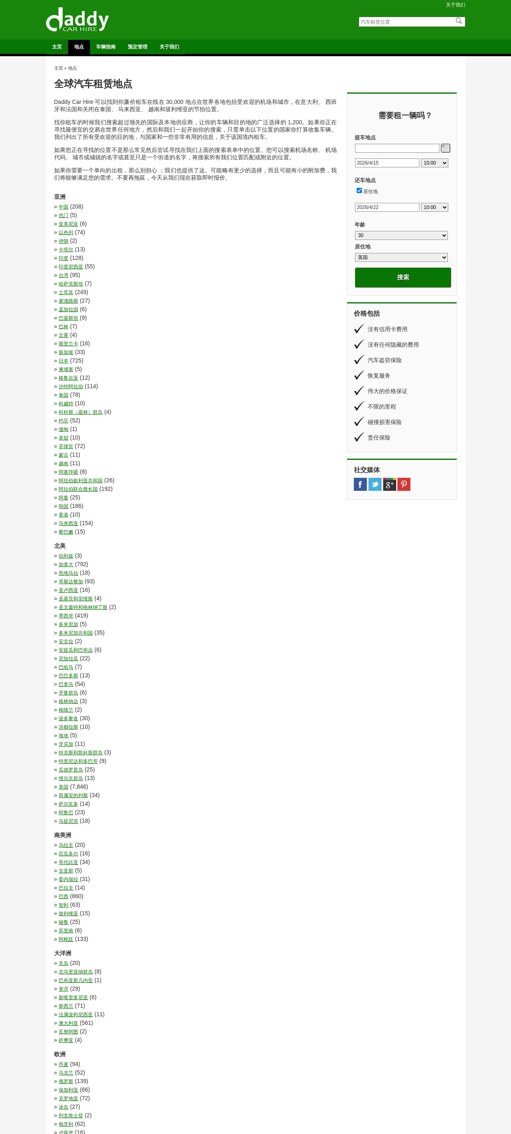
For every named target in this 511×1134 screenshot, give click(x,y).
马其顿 (66, 842)
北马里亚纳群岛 (217, 612)
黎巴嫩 (66, 369)
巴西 (63, 571)
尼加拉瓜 (68, 445)
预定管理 (137, 47)
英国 (205, 816)
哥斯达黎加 (212, 402)
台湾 (63, 241)
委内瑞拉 (68, 563)
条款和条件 (372, 1097)
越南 (63, 335)
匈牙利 (207, 696)
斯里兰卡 (68, 275)
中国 (63, 207)
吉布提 (66, 909)
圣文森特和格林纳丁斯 (83, 419)
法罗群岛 (209, 765)
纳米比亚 (68, 986)
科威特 (207, 301)
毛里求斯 (68, 968)
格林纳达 (209, 462)
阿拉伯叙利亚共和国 (81, 344)
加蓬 (63, 891)
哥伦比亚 (68, 554)
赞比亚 (66, 1011)
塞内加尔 (68, 934)
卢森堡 (66, 705)
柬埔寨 (207, 284)
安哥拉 (207, 943)
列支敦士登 (71, 696)
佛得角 (207, 866)
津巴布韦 (209, 968)
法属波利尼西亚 (76, 638)
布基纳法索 (212, 951)
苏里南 (66, 588)
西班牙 (66, 833)
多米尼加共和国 (217, 428)
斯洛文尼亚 (71, 756)
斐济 (205, 621)
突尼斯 (207, 977)
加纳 (205, 883)
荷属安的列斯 (73, 513)
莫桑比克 (209, 994)
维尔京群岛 (71, 505)
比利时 (207, 756)
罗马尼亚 (209, 808)
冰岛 (205, 688)
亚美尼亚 (68, 215)
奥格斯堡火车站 (276, 1079)
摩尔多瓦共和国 (76, 748)
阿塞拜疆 (209, 335)
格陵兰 (66, 470)
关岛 (63, 612)
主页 (57, 47)
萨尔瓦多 (209, 513)
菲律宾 (66, 327)
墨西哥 (207, 419)
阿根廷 (207, 588)
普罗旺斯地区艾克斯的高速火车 (292, 1085)
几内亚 (207, 874)
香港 (63, 361)
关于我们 (455, 5)
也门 (205, 207)
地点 (79, 47)
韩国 (205, 352)
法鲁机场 (169, 1079)
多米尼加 (68, 428)
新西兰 (207, 630)
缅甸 (63, 318)
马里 (205, 1037)
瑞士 (205, 790)
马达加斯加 (71, 1037)
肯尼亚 (207, 986)
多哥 (63, 943)
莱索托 (66, 1003)
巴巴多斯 (68, 453)
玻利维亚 (68, 580)
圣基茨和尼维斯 (217, 410)
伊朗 (63, 224)
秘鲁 (205, 580)
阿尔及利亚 (71, 1020)
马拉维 (66, 1028)
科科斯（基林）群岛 (81, 309)
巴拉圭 (207, 563)
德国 (205, 722)
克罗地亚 (68, 688)
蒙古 (205, 327)
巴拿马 (207, 453)
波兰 (63, 773)
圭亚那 (207, 554)
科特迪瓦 (68, 977)
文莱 (205, 267)
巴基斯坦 (209, 258)
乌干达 (66, 866)
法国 (63, 765)
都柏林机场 (171, 1085)
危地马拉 (68, 402)
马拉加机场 (171, 1097)
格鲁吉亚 (68, 292)
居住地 (370, 191)
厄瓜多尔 (209, 546)
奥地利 (66, 713)
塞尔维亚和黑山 (217, 705)
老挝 (205, 318)
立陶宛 (66, 808)
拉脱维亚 (209, 731)
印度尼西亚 (212, 232)
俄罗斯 (66, 679)
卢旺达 (207, 900)
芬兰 (63, 816)
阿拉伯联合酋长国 (219, 344)
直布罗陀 (209, 799)
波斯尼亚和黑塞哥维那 (224, 773)
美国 (205, 505)
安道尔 (207, 713)
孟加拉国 (68, 258)
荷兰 (63, 825)
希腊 (63, 722)
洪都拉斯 (68, 479)
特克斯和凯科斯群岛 (222, 487)
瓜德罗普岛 (212, 496)
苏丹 (63, 994)
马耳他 (207, 842)
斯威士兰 (209, 960)
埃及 (63, 926)
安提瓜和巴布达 (217, 436)
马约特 (207, 1028)
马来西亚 (209, 361)
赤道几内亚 (212, 1011)
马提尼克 (209, 522)
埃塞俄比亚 (212, 926)
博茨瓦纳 (68, 900)
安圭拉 (66, 436)
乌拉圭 (66, 546)
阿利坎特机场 (173, 1091)
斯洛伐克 (209, 748)
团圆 (63, 917)
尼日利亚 (68, 951)
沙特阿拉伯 (212, 292)
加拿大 (207, 393)
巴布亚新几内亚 (76, 621)
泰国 (63, 301)
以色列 (207, 215)
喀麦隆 (207, 909)
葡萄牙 (207, 825)
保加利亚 (209, 679)
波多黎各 (209, 470)
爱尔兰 (66, 782)
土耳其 (66, 250)
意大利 (66, 731)
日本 (63, 284)
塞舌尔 (207, 934)
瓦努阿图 (68, 647)
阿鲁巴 (66, 522)
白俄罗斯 (68, 799)
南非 (205, 891)
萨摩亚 (207, 647)
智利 (205, 571)
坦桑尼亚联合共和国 (222, 917)
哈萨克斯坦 (212, 241)
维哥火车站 (272, 1091)
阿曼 (63, 352)
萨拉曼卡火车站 (276, 1097)
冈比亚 (66, 874)
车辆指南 (106, 47)
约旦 (205, 309)
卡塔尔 (207, 224)
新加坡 (207, 275)
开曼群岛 (68, 462)
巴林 (63, 267)
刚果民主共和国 (76, 883)
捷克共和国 (212, 739)
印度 (63, 232)
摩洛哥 (66, 960)
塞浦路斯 (209, 250)
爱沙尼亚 (209, 782)
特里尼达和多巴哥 (78, 496)
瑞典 (63, 790)
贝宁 (205, 1003)
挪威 (63, 739)
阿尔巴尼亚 (212, 833)
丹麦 (63, 671)
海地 (205, 479)
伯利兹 (66, 393)
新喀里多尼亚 (73, 630)
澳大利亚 (209, 638)
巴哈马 (207, 445)
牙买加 (66, 487)
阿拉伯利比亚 (214, 1020)
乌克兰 (207, 671)
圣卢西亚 (68, 410)
